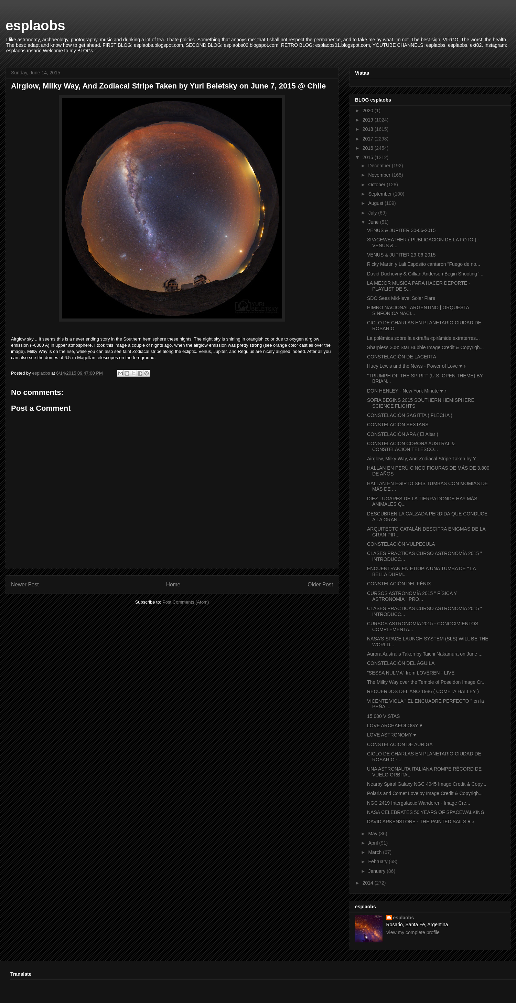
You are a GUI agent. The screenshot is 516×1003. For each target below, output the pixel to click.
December (379, 165)
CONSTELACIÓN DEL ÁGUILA (400, 663)
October (377, 184)
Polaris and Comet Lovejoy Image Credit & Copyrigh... (425, 793)
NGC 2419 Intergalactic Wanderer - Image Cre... (418, 803)
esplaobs (35, 25)
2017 (369, 139)
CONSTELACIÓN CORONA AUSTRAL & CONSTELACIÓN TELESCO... (411, 446)
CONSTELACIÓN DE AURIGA (400, 744)
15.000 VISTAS (383, 716)
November (379, 175)
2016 (369, 148)
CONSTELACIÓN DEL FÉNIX (399, 583)
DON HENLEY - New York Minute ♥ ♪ (407, 391)
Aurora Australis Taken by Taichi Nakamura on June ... (425, 654)
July (373, 213)
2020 (369, 110)
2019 (369, 120)
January (377, 871)
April (373, 843)
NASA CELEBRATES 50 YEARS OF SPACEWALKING (425, 812)
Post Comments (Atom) (185, 602)
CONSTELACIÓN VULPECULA (401, 544)
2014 (369, 883)
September (380, 194)
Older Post (320, 584)
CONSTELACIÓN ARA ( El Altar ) (402, 434)
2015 (369, 157)
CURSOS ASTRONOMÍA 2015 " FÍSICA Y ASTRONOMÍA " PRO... (412, 596)
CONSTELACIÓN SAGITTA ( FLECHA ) (409, 415)
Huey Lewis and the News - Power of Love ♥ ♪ (416, 366)
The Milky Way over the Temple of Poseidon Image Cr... (426, 682)
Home (173, 584)
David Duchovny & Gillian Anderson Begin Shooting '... (425, 273)
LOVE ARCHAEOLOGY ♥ (394, 725)
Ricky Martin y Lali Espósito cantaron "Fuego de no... (423, 264)
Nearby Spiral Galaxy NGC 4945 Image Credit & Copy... (426, 784)
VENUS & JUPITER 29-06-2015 (401, 255)
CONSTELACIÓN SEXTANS (398, 424)
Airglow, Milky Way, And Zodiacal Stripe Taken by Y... (423, 458)
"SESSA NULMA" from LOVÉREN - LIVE (410, 673)
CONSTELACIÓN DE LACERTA (401, 356)
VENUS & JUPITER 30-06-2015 (401, 230)
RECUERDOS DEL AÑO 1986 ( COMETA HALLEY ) (423, 691)
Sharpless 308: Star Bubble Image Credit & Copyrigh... (425, 347)
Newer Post (25, 584)
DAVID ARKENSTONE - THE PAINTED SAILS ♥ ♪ (420, 821)
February (378, 861)
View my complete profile (413, 932)
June (374, 222)
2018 (369, 129)
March (375, 852)
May (373, 833)
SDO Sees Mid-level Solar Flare (401, 298)
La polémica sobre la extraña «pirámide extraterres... (423, 338)
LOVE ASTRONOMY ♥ (391, 735)
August (376, 203)
